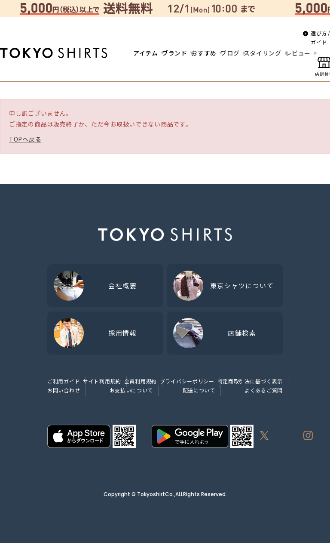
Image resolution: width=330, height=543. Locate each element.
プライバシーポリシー (187, 381)
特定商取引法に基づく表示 (250, 381)
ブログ (229, 53)
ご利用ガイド (63, 381)
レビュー (298, 53)
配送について (199, 390)
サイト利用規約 (102, 381)
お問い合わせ (63, 390)
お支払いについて (131, 390)
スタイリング (262, 53)
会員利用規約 (140, 381)
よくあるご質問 (263, 390)
